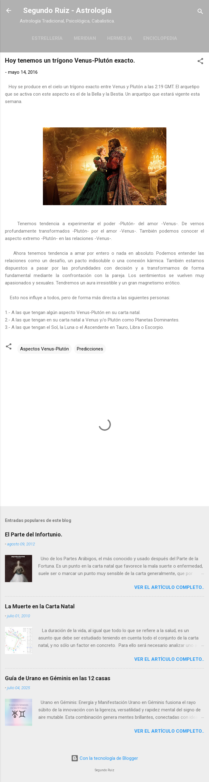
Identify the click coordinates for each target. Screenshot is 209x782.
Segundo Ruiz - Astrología (67, 10)
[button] (200, 62)
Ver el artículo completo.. (169, 587)
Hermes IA (119, 38)
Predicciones (90, 349)
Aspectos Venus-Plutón (44, 349)
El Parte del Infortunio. (33, 534)
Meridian (85, 38)
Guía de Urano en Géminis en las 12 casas (57, 678)
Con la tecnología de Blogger (104, 758)
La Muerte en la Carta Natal (40, 606)
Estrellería (47, 38)
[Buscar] (200, 12)
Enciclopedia (160, 38)
